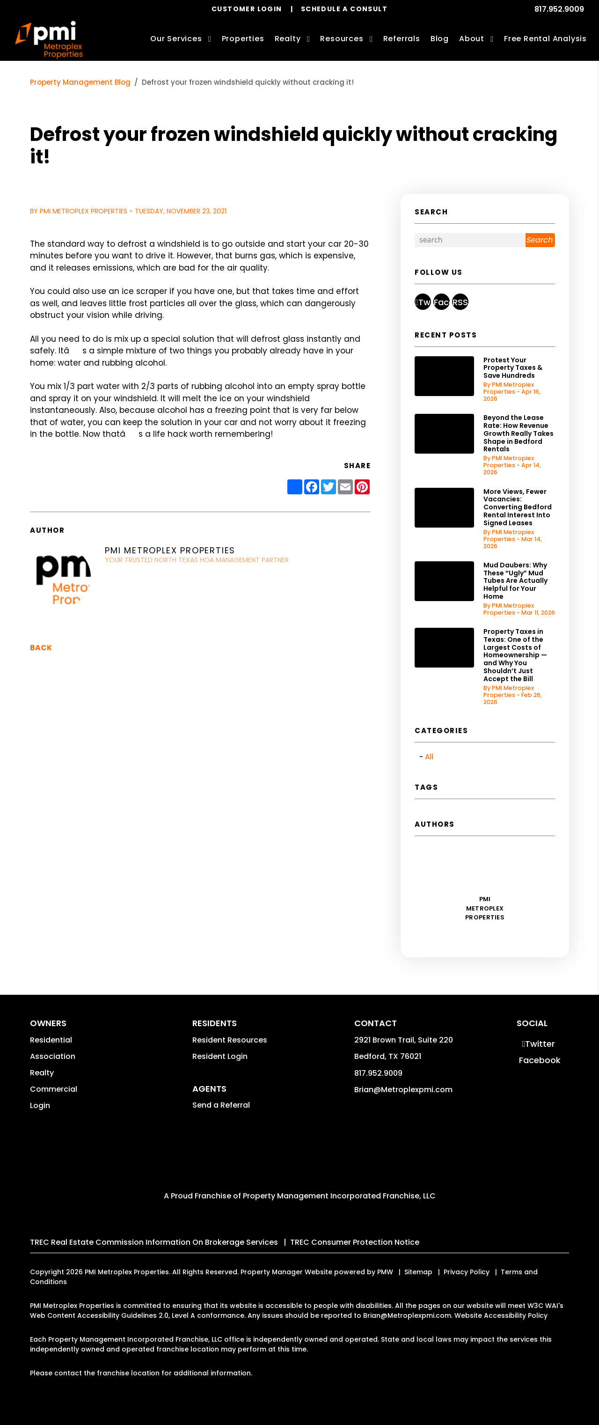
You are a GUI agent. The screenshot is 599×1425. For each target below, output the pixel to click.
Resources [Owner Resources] (341, 38)
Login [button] (40, 1105)
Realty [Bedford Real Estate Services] (288, 38)
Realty (42, 1072)
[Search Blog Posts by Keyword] (470, 240)
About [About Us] (471, 38)
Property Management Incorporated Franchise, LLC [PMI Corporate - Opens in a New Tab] (339, 1195)
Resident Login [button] (220, 1056)
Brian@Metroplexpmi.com (403, 1089)
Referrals (401, 38)
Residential (51, 1040)
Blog (440, 38)
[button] (423, 302)
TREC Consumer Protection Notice (354, 1242)
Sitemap (418, 1272)
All (429, 757)
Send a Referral (221, 1105)
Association (52, 1056)
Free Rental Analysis (545, 38)
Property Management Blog (80, 82)
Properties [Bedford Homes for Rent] (243, 38)
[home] (49, 40)
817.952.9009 (559, 9)
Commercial (53, 1089)
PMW (385, 1272)
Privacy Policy (466, 1272)
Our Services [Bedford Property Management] (176, 38)
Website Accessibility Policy (501, 1315)
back (41, 647)
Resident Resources (229, 1040)
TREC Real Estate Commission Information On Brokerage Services (154, 1242)
